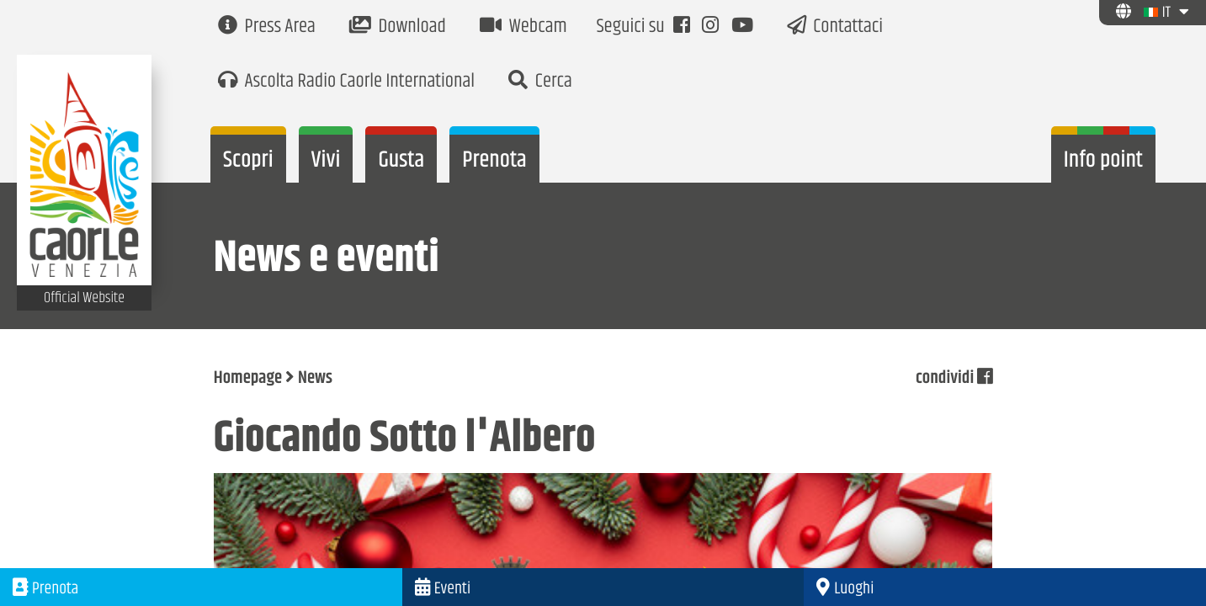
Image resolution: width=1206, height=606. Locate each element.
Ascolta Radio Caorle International (346, 82)
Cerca (540, 82)
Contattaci (835, 27)
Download (397, 27)
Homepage (248, 378)
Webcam (523, 27)
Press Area (267, 27)
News (315, 378)
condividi (954, 378)
